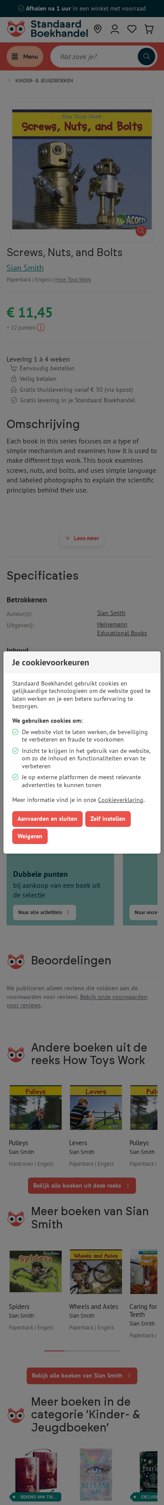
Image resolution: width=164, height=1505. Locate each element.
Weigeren (29, 836)
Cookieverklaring (120, 800)
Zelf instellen (108, 819)
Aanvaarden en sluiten (47, 819)
